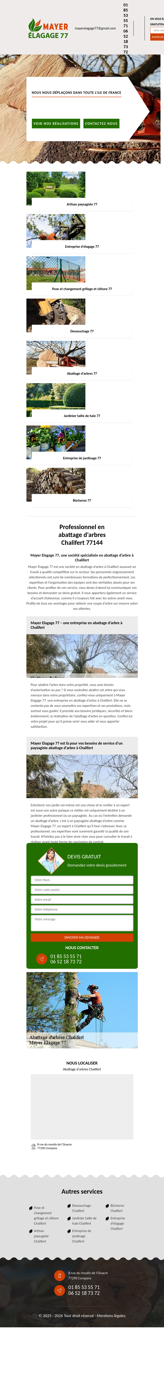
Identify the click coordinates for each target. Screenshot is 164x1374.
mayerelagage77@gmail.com (95, 28)
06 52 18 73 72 (125, 41)
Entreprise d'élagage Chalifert (117, 1223)
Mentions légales (111, 1315)
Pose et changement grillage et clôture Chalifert (46, 1215)
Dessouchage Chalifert (81, 1208)
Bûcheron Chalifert (117, 1208)
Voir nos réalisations (56, 123)
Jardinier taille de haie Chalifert (84, 1220)
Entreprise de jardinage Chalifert (81, 1236)
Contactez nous (101, 123)
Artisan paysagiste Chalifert (41, 1236)
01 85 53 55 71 (125, 15)
